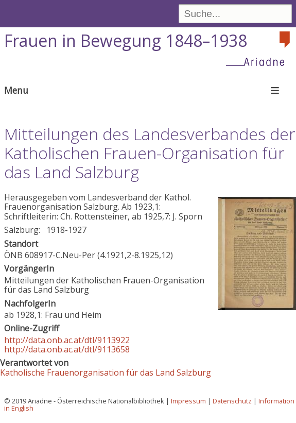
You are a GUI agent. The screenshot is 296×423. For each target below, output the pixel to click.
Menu (16, 90)
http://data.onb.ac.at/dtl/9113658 (67, 349)
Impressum (188, 400)
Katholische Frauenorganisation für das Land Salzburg (105, 372)
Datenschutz (232, 400)
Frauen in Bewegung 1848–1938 (125, 40)
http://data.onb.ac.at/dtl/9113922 (67, 340)
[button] (257, 307)
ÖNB (13, 255)
